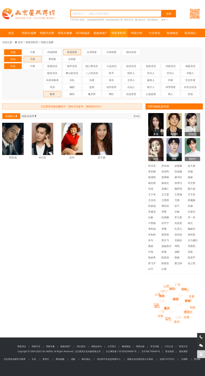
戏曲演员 (190, 66)
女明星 (72, 59)
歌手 (111, 73)
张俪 (190, 171)
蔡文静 (178, 263)
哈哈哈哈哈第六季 (114, 19)
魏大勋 (191, 188)
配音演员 (52, 73)
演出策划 (81, 346)
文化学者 (190, 80)
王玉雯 (165, 194)
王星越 (178, 194)
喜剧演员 (151, 66)
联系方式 (183, 346)
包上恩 (191, 263)
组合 (111, 80)
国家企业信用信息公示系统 (140, 359)
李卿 (163, 228)
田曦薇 (191, 200)
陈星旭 (165, 257)
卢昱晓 (152, 223)
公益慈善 (151, 94)
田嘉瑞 (152, 206)
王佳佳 (152, 200)
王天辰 (191, 194)
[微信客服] (201, 345)
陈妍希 (152, 257)
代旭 (150, 251)
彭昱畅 (165, 217)
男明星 (52, 59)
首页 (11, 33)
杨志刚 (152, 183)
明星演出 (21, 346)
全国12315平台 (167, 359)
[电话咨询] (201, 337)
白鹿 (163, 269)
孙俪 (190, 206)
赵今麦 (191, 165)
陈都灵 (165, 263)
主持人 (131, 80)
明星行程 (136, 33)
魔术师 (92, 94)
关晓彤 (178, 240)
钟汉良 (152, 165)
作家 (170, 80)
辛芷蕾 (191, 183)
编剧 (72, 87)
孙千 (177, 206)
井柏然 (152, 234)
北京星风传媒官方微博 (14, 359)
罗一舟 (191, 217)
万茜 (177, 200)
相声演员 (72, 66)
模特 (72, 94)
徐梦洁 (178, 183)
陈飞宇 (152, 263)
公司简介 (112, 346)
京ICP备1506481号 (151, 351)
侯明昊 (191, 234)
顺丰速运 (86, 359)
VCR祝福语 (83, 33)
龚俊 (150, 246)
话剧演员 (171, 66)
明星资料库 (118, 33)
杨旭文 (165, 183)
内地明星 (52, 52)
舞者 (52, 94)
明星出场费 (29, 33)
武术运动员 (190, 87)
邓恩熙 (191, 246)
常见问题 (154, 346)
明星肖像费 (65, 33)
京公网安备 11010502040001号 (121, 351)
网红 (111, 94)
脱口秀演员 (91, 66)
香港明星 (72, 52)
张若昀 (165, 171)
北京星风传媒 (29, 13)
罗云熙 (178, 217)
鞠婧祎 (191, 228)
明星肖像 (50, 346)
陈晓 (177, 257)
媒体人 (151, 80)
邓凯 (177, 246)
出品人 (131, 87)
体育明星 (171, 87)
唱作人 (131, 73)
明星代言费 (47, 33)
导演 (52, 87)
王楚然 (165, 200)
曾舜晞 (165, 177)
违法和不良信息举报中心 (109, 359)
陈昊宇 (191, 257)
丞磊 (190, 251)
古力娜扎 (193, 240)
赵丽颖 (178, 165)
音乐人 (151, 73)
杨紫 (190, 177)
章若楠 (152, 171)
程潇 (163, 251)
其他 (190, 94)
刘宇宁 (165, 223)
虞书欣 (178, 177)
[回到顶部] (201, 354)
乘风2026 (128, 19)
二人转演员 (91, 73)
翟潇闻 (152, 177)
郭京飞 (165, 240)
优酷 (73, 359)
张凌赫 (178, 171)
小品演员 (111, 66)
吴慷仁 (165, 188)
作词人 (170, 73)
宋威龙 (152, 211)
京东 (34, 359)
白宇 (150, 269)
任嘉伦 (191, 211)
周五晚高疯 (152, 19)
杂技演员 (131, 66)
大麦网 (184, 359)
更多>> (164, 19)
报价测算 (183, 351)
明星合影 (140, 346)
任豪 (150, 217)
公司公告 (169, 346)
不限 (32, 52)
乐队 (72, 80)
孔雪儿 (178, 228)
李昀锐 (152, 228)
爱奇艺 (46, 359)
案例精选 (172, 33)
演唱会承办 (96, 346)
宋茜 (163, 211)
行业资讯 (154, 33)
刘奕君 (178, 223)
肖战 (150, 188)
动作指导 (111, 87)
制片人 (151, 87)
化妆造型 (131, 94)
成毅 (177, 251)
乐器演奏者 (52, 80)
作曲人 (190, 73)
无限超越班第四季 (95, 19)
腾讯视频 (60, 359)
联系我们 (190, 33)
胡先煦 (178, 234)
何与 (150, 240)
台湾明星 (92, 52)
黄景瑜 (165, 234)
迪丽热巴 (166, 246)
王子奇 (152, 194)
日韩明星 (111, 52)
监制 (91, 87)
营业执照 (169, 351)
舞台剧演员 (72, 73)
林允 (190, 223)
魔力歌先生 (140, 19)
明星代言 (36, 346)
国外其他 (131, 52)
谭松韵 (165, 206)
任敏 (177, 211)
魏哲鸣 (178, 188)
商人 (170, 94)
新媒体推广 (101, 33)
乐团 (91, 80)
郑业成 (165, 165)
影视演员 (52, 66)
